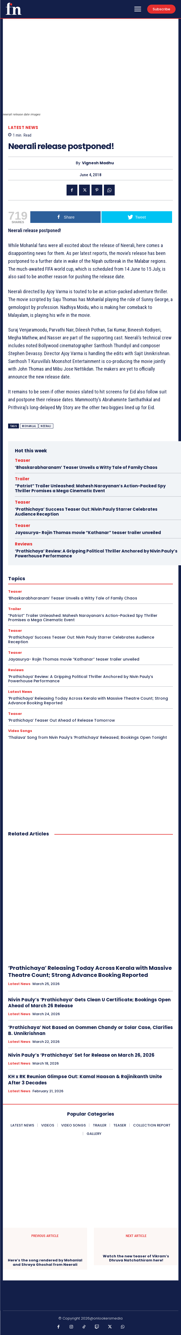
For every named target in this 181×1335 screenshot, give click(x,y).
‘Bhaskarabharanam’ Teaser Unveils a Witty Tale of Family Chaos (86, 467)
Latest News (23, 127)
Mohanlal (29, 426)
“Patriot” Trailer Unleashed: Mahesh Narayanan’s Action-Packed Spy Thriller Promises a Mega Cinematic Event (90, 488)
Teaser (22, 460)
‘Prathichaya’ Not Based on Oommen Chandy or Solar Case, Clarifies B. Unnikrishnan (90, 1030)
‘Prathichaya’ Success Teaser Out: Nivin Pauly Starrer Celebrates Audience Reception (86, 511)
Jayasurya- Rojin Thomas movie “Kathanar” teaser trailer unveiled (88, 532)
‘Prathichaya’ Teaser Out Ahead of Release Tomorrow (61, 720)
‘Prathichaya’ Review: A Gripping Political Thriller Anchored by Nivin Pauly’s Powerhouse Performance (96, 553)
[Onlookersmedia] (13, 8)
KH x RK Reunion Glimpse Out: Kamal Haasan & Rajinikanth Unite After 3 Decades (85, 1079)
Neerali (46, 426)
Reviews (23, 544)
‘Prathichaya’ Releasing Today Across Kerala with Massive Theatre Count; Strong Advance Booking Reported (88, 701)
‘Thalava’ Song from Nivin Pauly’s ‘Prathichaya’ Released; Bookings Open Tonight (87, 737)
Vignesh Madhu (98, 163)
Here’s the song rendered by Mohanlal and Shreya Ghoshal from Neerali (45, 1262)
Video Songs (20, 731)
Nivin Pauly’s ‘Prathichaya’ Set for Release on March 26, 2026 (81, 1055)
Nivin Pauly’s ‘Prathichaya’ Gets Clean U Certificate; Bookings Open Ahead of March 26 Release (89, 1002)
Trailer (22, 479)
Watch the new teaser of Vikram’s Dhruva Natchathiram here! (136, 1258)
